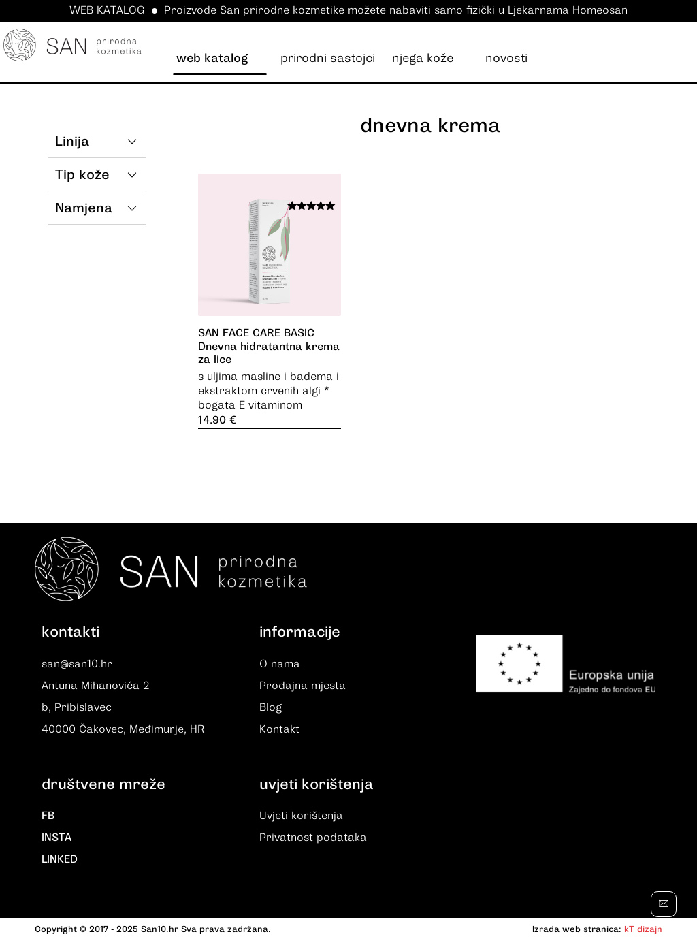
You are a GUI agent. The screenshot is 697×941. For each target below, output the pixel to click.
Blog (270, 708)
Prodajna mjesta (302, 686)
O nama (279, 664)
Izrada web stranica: (576, 930)
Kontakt (279, 730)
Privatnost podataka (313, 839)
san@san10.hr (77, 664)
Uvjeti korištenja (301, 817)
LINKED (60, 861)
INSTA (56, 839)
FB (48, 817)
